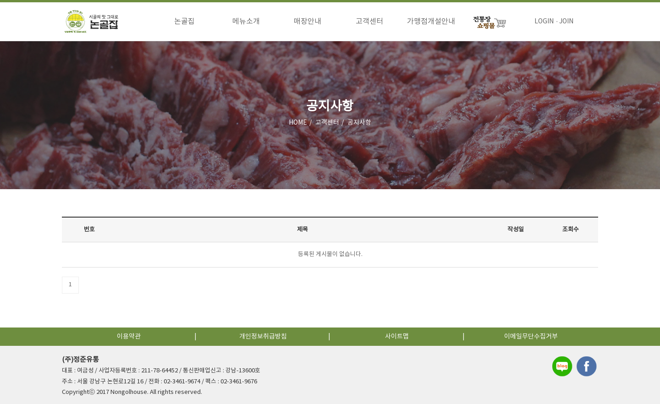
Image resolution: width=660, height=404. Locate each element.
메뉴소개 (246, 21)
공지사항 (359, 123)
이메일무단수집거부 (531, 336)
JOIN (566, 21)
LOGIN (544, 21)
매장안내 (307, 21)
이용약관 (129, 336)
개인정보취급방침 (263, 336)
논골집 (184, 21)
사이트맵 (397, 336)
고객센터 (369, 21)
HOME (298, 123)
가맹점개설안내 (431, 21)
